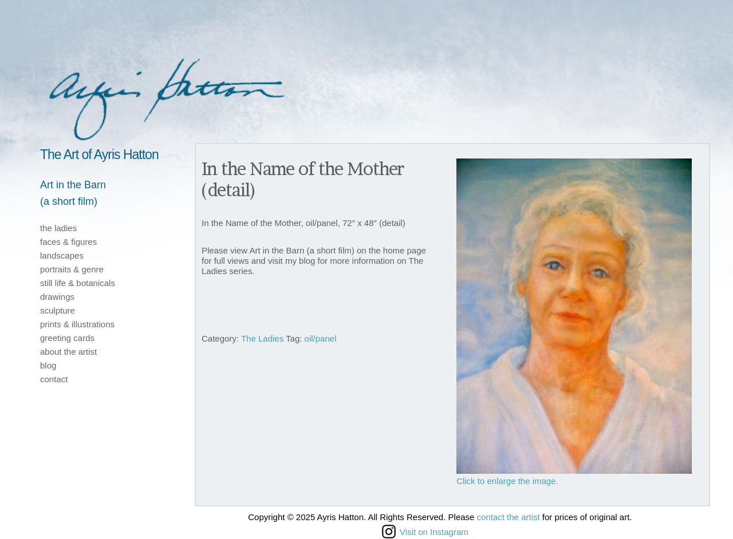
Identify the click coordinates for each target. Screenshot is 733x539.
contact (54, 379)
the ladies (58, 228)
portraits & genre (72, 269)
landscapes (62, 255)
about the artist (68, 351)
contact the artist (508, 517)
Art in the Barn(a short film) (73, 193)
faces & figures (68, 242)
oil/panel (321, 338)
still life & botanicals (77, 283)
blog (48, 365)
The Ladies (262, 338)
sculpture (57, 310)
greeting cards (67, 338)
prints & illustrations (77, 324)
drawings (57, 297)
